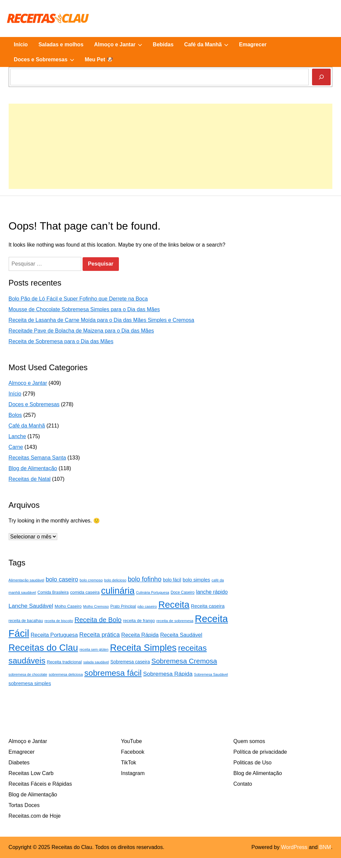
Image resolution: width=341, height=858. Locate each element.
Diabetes (19, 762)
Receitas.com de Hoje (35, 816)
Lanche (17, 436)
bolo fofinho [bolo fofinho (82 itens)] (145, 579)
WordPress (294, 847)
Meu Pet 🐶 (99, 59)
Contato (242, 784)
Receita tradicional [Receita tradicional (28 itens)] (64, 661)
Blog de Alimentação (33, 468)
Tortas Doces (24, 805)
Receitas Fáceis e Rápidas (40, 784)
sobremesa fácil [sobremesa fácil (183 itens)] (113, 672)
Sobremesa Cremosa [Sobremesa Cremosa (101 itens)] (184, 661)
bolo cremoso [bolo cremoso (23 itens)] (91, 580)
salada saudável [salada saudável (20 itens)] (96, 662)
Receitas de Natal (30, 479)
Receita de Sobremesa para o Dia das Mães (61, 341)
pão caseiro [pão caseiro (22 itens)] (147, 606)
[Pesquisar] (321, 77)
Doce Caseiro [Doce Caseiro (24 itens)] (182, 592)
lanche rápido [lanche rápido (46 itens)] (212, 592)
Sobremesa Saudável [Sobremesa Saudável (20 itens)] (211, 674)
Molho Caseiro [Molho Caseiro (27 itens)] (68, 606)
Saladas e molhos (60, 44)
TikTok (128, 762)
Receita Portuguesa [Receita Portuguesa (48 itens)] (54, 635)
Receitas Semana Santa (37, 457)
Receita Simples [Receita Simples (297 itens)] (143, 647)
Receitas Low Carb (31, 773)
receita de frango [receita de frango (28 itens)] (139, 620)
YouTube (131, 741)
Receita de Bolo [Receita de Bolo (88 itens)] (98, 619)
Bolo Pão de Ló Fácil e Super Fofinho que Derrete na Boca (78, 299)
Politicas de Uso (252, 762)
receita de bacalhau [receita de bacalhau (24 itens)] (26, 620)
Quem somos (249, 741)
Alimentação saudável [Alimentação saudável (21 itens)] (26, 580)
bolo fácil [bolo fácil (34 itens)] (172, 579)
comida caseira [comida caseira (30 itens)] (85, 592)
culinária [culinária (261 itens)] (118, 591)
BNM (325, 847)
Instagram (133, 773)
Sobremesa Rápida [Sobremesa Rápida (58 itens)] (167, 673)
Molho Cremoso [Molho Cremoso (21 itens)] (96, 606)
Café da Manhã (209, 44)
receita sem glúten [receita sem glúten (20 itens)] (94, 649)
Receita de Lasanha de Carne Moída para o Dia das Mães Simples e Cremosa (101, 320)
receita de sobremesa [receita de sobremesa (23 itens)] (174, 621)
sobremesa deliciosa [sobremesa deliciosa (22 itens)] (66, 674)
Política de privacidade (260, 752)
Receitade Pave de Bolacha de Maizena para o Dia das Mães (81, 331)
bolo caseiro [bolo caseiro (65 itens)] (62, 579)
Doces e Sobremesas (47, 59)
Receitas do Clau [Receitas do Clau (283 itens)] (43, 647)
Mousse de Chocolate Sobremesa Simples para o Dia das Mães (84, 309)
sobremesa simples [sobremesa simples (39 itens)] (30, 683)
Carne (16, 447)
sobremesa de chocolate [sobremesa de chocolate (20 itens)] (28, 674)
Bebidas (163, 44)
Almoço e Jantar (121, 44)
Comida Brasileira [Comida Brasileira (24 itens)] (53, 592)
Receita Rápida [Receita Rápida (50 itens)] (140, 635)
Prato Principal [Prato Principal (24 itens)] (123, 606)
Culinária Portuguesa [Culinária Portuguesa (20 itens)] (152, 592)
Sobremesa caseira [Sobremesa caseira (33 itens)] (130, 661)
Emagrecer (253, 44)
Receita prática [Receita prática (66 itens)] (99, 634)
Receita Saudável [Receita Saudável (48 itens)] (181, 635)
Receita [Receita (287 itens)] (173, 604)
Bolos (15, 415)
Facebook (132, 752)
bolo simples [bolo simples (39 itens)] (196, 579)
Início (21, 44)
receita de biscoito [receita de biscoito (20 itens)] (58, 621)
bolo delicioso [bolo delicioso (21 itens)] (115, 580)
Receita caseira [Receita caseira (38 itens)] (207, 606)
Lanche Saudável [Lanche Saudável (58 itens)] (31, 605)
